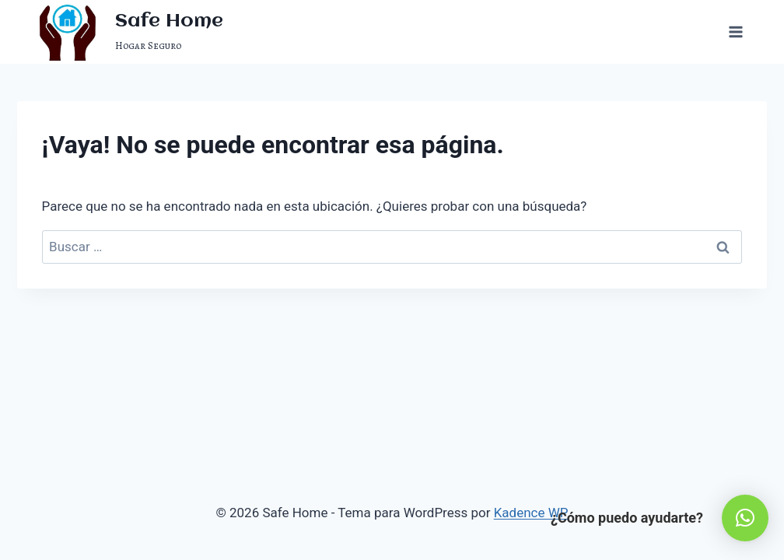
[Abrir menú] (736, 31)
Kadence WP (531, 512)
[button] (745, 518)
